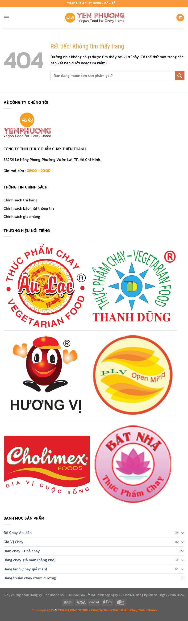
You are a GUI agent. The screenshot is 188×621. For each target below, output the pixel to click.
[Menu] (6, 17)
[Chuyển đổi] (182, 533)
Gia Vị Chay (14, 542)
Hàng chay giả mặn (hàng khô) (29, 560)
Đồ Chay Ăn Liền (18, 532)
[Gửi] (179, 75)
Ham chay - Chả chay (22, 551)
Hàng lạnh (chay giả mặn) (25, 569)
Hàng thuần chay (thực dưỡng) (30, 578)
